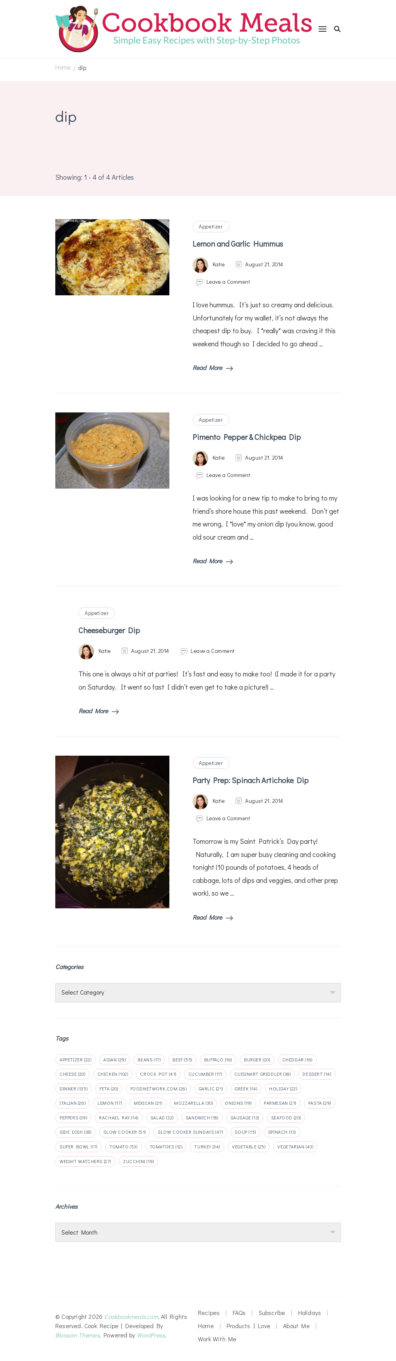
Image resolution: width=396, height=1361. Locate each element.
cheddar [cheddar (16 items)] (297, 1059)
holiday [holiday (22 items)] (283, 1088)
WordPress (151, 1335)
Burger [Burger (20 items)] (257, 1059)
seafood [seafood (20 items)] (286, 1117)
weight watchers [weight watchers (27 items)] (85, 1161)
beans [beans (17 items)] (149, 1059)
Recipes (209, 1312)
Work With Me (217, 1339)
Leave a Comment (229, 282)
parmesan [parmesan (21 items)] (280, 1103)
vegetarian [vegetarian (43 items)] (295, 1146)
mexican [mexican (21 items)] (148, 1103)
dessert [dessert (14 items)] (316, 1074)
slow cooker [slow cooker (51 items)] (124, 1132)
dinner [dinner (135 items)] (73, 1088)
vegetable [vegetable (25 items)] (248, 1146)
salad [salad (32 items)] (162, 1117)
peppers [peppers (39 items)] (73, 1117)
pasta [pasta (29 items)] (319, 1103)
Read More (213, 367)
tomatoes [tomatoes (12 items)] (166, 1146)
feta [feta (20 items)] (108, 1088)
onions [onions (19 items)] (238, 1103)
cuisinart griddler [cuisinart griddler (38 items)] (262, 1074)
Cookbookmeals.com (130, 1316)
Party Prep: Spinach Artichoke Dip (251, 780)
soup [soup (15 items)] (245, 1132)
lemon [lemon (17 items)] (109, 1103)
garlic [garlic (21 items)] (211, 1088)
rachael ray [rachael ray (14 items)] (118, 1117)
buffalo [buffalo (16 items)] (218, 1059)
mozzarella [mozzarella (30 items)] (193, 1103)
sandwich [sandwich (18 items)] (202, 1117)
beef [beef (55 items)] (182, 1059)
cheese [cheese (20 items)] (72, 1074)
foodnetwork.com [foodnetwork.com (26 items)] (158, 1088)
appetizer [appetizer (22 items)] (75, 1059)
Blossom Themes (77, 1335)
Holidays (309, 1312)
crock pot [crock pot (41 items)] (158, 1074)
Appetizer (211, 226)
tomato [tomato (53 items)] (123, 1146)
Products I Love (248, 1326)
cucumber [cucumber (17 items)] (205, 1074)
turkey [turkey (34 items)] (207, 1146)
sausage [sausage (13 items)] (244, 1117)
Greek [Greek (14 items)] (246, 1088)
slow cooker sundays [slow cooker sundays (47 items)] (190, 1132)
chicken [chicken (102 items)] (112, 1074)
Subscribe (272, 1312)
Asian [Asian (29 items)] (114, 1059)
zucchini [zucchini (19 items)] (138, 1161)
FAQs (239, 1312)
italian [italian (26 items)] (72, 1103)
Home (206, 1326)
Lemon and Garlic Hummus (238, 243)
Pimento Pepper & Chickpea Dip (247, 437)
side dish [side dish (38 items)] (75, 1132)
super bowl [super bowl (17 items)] (78, 1146)
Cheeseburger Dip (109, 630)
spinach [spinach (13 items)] (282, 1132)
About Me (296, 1326)
